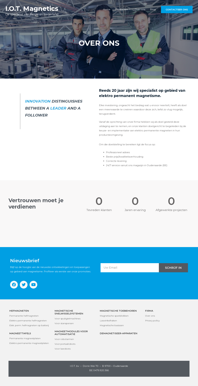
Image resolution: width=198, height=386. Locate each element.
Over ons (140, 9)
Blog (153, 9)
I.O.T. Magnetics (31, 8)
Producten (122, 9)
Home (107, 9)
